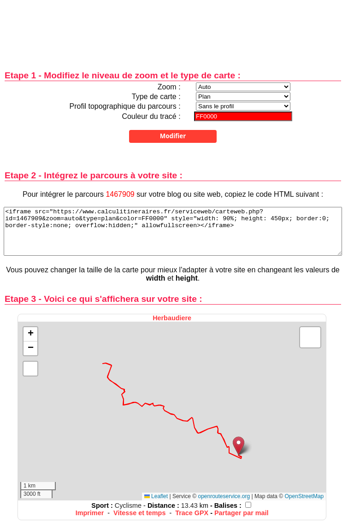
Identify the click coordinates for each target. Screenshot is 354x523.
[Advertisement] (173, 29)
